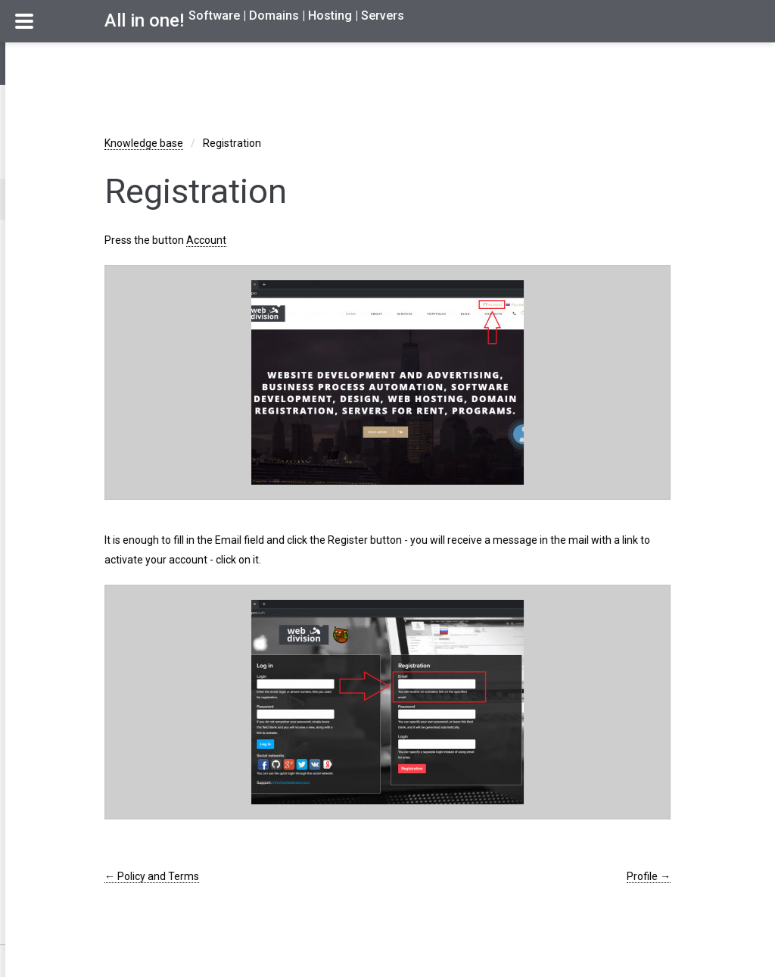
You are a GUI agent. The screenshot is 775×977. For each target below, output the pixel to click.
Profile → (649, 876)
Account (206, 240)
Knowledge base (143, 143)
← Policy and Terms (151, 876)
